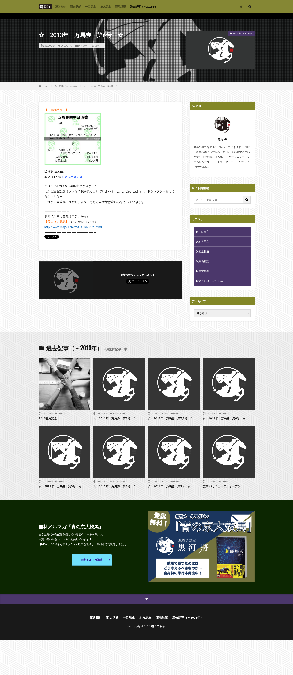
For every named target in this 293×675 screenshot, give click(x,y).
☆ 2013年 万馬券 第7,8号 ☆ (170, 418)
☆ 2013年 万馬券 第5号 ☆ (60, 486)
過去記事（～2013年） (143, 6)
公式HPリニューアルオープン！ (223, 486)
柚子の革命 (158, 626)
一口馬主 (90, 6)
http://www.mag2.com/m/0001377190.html (73, 227)
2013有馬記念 (48, 418)
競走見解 (75, 6)
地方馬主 (105, 6)
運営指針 (60, 6)
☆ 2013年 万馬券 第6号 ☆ (101, 86)
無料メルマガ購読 (91, 559)
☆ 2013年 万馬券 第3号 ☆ (169, 486)
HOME (45, 86)
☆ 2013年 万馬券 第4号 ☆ (114, 486)
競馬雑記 (120, 6)
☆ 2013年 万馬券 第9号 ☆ (114, 418)
